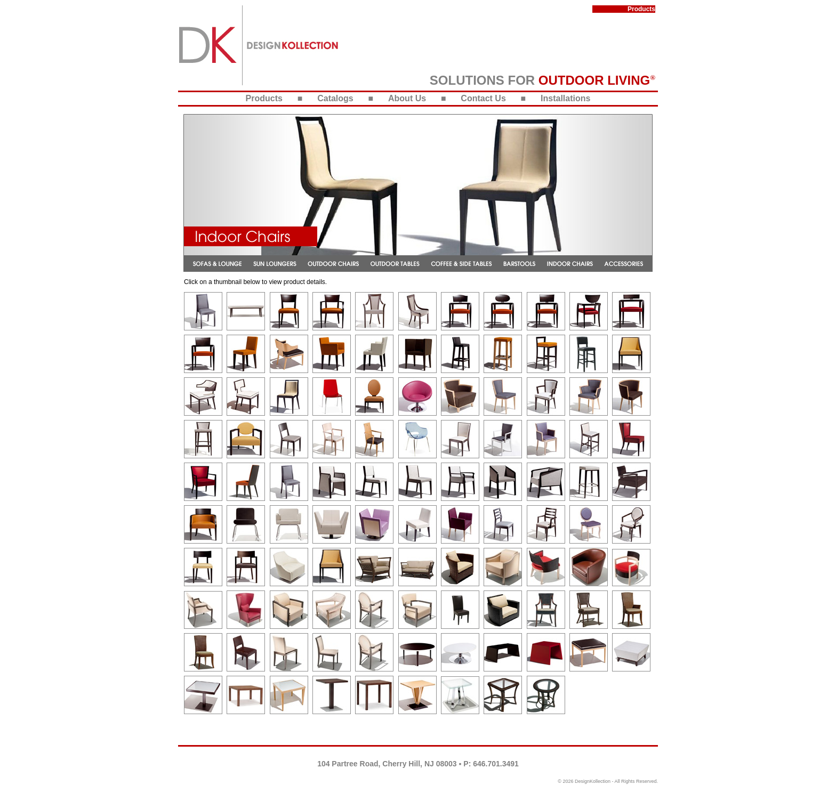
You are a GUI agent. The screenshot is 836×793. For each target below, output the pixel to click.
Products (264, 98)
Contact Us (483, 98)
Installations (565, 98)
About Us (407, 98)
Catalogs (335, 98)
